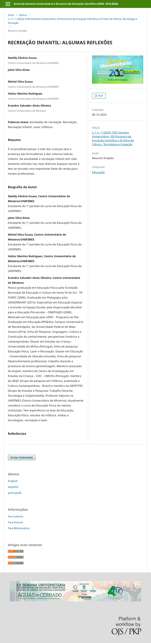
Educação (98, 172)
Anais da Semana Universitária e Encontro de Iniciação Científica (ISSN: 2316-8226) (66, 4)
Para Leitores (15, 516)
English (13, 481)
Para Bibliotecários (18, 528)
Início (11, 15)
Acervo (23, 15)
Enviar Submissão (22, 457)
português (15, 493)
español (13, 487)
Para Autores (15, 522)
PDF (100, 96)
